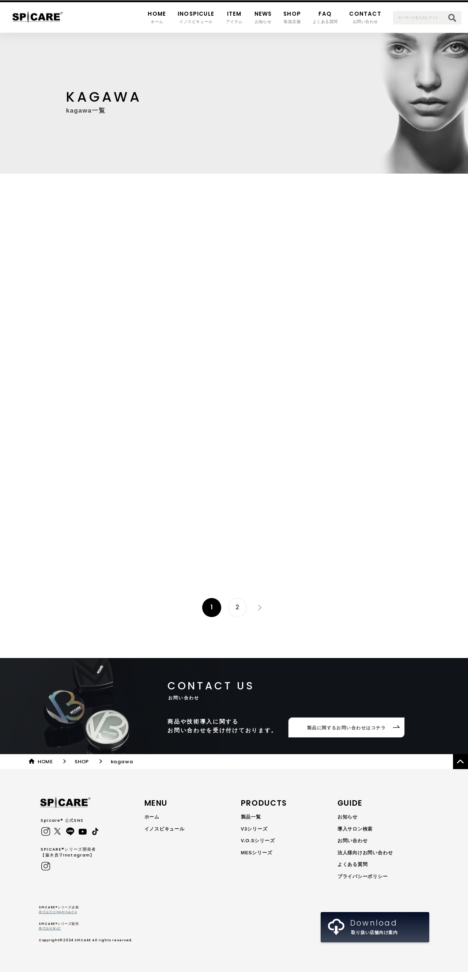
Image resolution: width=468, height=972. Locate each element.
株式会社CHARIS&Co (58, 911)
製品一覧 (251, 817)
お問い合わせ (352, 840)
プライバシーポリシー (362, 876)
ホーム (151, 817)
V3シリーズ (254, 829)
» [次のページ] (259, 607)
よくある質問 (352, 864)
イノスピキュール (164, 829)
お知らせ (347, 817)
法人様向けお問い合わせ (365, 852)
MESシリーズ (256, 852)
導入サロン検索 (355, 829)
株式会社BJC (50, 928)
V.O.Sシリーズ (258, 840)
